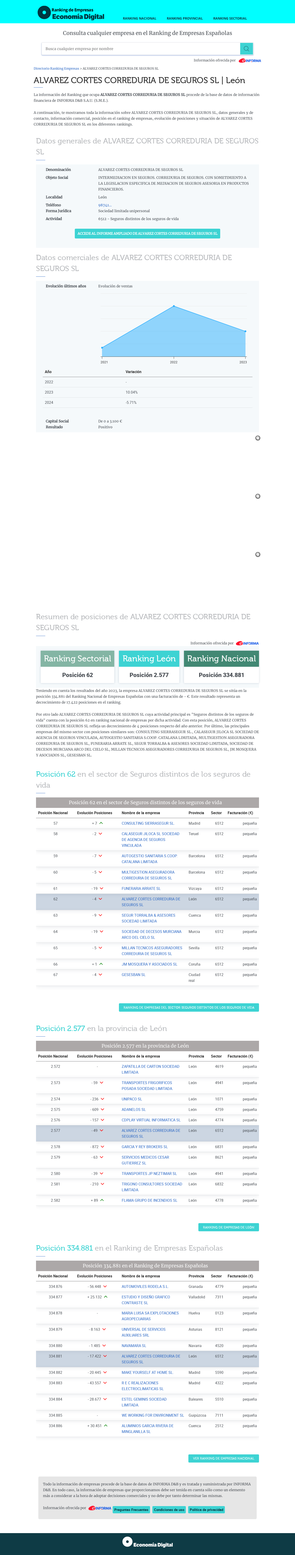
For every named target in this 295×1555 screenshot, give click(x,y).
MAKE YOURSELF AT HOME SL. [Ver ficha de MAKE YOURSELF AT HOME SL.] (148, 1372)
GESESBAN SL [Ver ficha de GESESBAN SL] (134, 974)
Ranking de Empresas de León (228, 1227)
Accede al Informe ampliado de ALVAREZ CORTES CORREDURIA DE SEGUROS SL (147, 233)
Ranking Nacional (139, 18)
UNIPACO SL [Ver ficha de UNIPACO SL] (132, 1099)
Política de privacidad (206, 1509)
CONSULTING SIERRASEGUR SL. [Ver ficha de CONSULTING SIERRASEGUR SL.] (148, 823)
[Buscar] (247, 48)
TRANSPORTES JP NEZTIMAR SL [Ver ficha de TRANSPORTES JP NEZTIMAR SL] (149, 1173)
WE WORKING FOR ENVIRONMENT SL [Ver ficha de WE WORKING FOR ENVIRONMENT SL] (153, 1415)
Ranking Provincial (185, 18)
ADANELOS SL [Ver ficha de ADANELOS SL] (134, 1109)
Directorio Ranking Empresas (56, 69)
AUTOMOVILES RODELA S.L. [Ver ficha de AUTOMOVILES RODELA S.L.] (145, 1286)
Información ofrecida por (227, 60)
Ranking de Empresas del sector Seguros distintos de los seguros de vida (189, 1008)
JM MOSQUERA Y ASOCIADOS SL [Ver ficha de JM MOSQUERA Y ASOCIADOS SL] (149, 964)
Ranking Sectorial (230, 18)
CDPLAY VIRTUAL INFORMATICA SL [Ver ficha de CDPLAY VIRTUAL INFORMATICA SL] (151, 1120)
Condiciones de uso (169, 1509)
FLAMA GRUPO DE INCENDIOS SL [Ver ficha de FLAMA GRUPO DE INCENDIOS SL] (149, 1200)
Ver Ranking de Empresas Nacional (223, 1458)
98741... (105, 205)
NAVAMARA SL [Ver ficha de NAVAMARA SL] (134, 1345)
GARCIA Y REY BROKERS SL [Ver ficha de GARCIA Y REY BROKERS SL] (145, 1146)
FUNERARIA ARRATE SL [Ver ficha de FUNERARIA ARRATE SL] (141, 888)
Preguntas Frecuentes (131, 1509)
